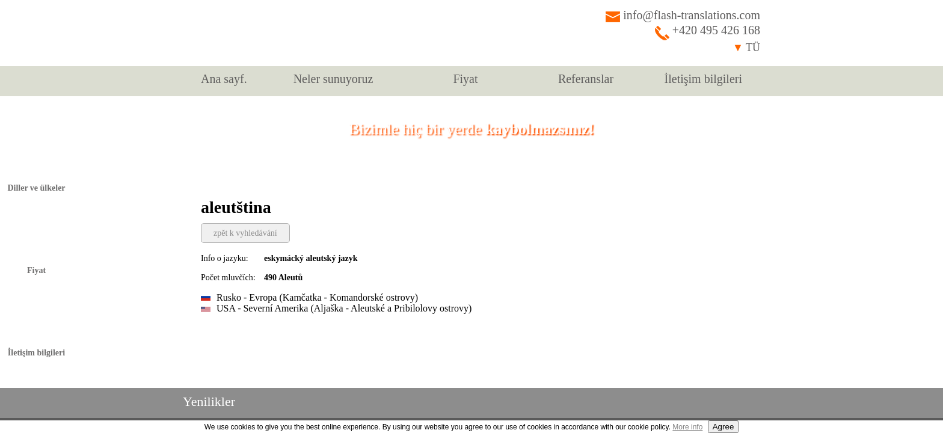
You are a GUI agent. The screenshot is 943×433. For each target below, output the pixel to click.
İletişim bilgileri (703, 78)
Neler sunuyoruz (333, 78)
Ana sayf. (224, 78)
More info (687, 427)
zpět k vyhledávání (245, 233)
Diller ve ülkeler (36, 187)
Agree (723, 426)
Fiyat (465, 78)
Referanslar (585, 78)
